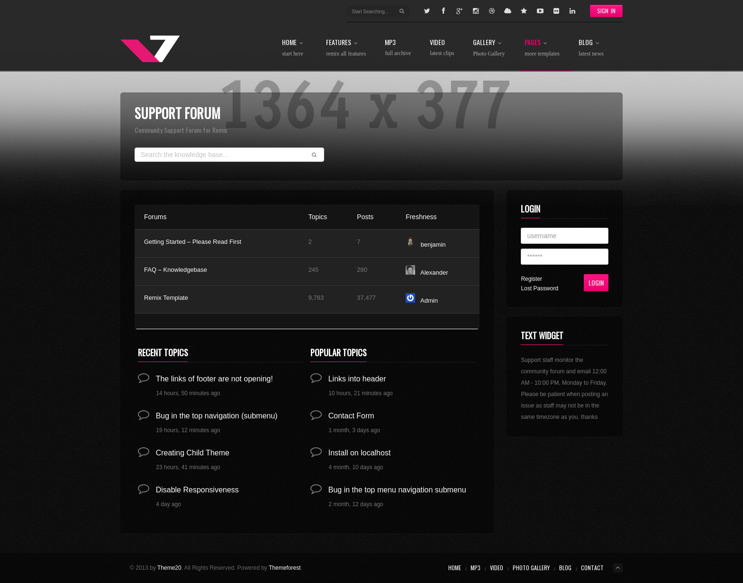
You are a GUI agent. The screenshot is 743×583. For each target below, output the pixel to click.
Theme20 (169, 567)
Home (294, 48)
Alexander (434, 272)
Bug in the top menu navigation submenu (397, 490)
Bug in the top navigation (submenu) (217, 416)
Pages (542, 48)
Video (442, 47)
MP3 (398, 47)
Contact (592, 568)
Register (531, 279)
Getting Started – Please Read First (192, 241)
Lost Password (539, 288)
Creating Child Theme (192, 453)
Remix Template (166, 297)
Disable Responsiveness (197, 490)
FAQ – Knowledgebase (175, 269)
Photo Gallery (531, 568)
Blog (591, 48)
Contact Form (351, 416)
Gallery (489, 48)
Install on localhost (359, 453)
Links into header (357, 379)
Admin (429, 300)
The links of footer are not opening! (214, 379)
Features (346, 48)
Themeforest (284, 567)
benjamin (433, 244)
